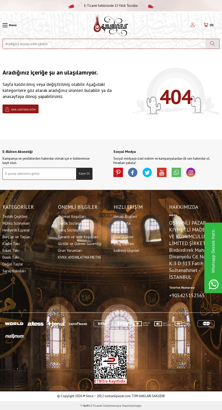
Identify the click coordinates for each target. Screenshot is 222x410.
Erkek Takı (11, 250)
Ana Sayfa (122, 223)
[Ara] (212, 44)
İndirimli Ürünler (126, 250)
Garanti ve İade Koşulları (78, 236)
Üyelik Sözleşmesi (72, 223)
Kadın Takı (11, 243)
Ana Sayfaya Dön (20, 109)
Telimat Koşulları (72, 216)
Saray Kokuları (14, 270)
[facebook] (134, 173)
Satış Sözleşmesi (71, 229)
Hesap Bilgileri (125, 216)
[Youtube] (164, 173)
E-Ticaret (96, 405)
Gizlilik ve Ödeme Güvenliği (80, 243)
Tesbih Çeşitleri (15, 216)
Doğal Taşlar (13, 263)
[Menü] (10, 25)
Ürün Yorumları (70, 250)
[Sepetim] (208, 25)
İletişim (119, 229)
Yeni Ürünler (124, 236)
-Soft (85, 405)
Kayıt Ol (84, 173)
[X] (149, 173)
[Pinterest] (118, 173)
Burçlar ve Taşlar (16, 236)
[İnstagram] (194, 173)
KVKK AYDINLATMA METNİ (79, 257)
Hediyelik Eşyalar (16, 229)
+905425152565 (187, 295)
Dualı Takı (11, 257)
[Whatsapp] (179, 173)
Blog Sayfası (124, 243)
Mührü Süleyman (16, 223)
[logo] (110, 25)
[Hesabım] (193, 25)
